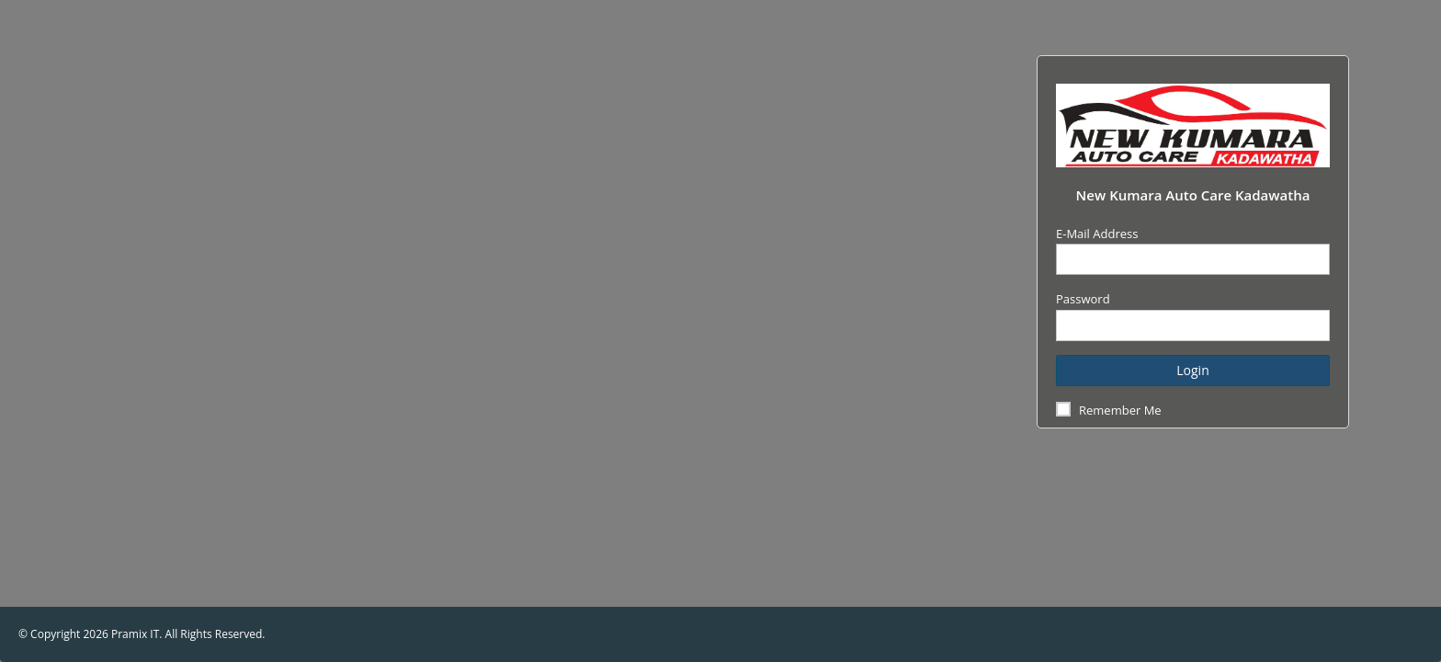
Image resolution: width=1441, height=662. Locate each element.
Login (1192, 370)
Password (1083, 299)
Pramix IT (135, 634)
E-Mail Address (1097, 233)
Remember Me (1120, 410)
